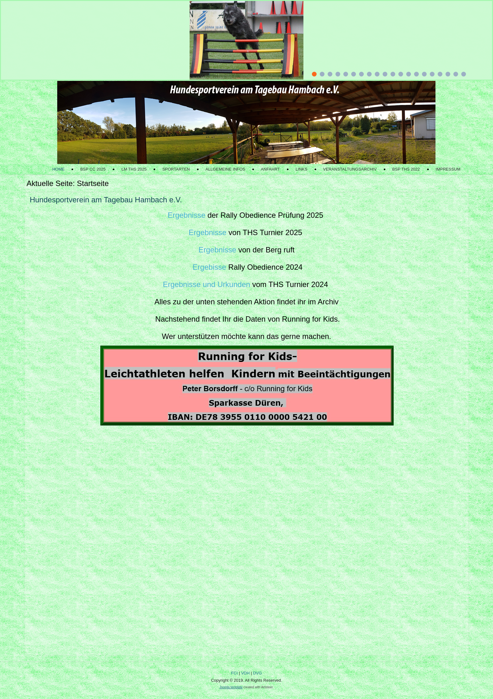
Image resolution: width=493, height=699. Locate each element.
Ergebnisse (186, 215)
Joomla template (230, 687)
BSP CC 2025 (93, 169)
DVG (257, 673)
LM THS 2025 (134, 169)
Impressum (448, 169)
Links (301, 169)
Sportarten (176, 169)
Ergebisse (209, 267)
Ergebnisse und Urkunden (206, 284)
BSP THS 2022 (406, 169)
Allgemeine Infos (225, 169)
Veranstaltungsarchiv (350, 169)
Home (58, 169)
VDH (245, 673)
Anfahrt (270, 169)
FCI (234, 673)
